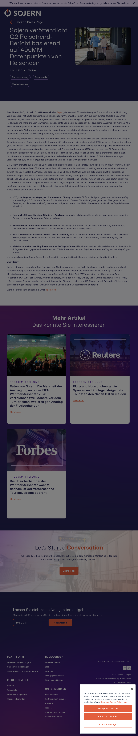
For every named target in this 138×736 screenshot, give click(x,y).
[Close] (132, 689)
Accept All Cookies (108, 708)
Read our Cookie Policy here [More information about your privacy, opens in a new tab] (114, 702)
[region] (108, 709)
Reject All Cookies (108, 716)
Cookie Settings (108, 724)
